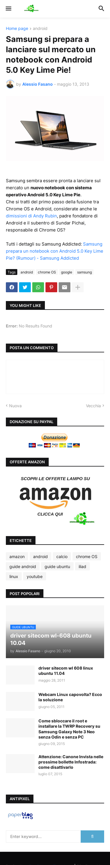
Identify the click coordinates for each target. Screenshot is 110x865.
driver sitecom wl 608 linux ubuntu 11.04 (65, 670)
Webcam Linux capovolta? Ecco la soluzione (70, 697)
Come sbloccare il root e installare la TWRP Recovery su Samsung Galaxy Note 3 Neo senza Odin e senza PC (69, 728)
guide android (22, 566)
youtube (35, 576)
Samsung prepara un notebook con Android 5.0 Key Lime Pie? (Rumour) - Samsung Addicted (54, 251)
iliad (82, 566)
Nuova (15, 405)
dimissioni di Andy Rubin (31, 216)
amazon (17, 556)
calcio (61, 556)
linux (13, 576)
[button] (8, 9)
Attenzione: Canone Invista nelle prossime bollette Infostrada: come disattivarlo (70, 762)
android (40, 28)
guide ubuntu (57, 566)
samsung (84, 272)
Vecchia (93, 405)
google (66, 272)
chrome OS (47, 272)
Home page (17, 28)
